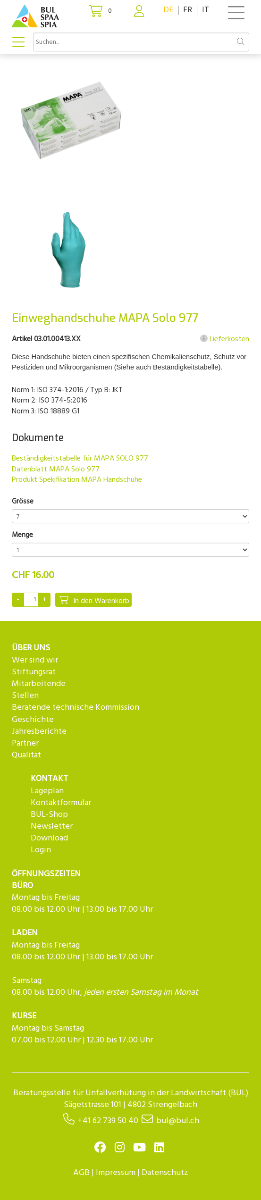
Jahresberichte (39, 731)
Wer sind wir (35, 660)
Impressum (115, 1173)
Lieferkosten (224, 339)
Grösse (23, 502)
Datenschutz (165, 1173)
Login (41, 850)
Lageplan (47, 791)
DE (168, 10)
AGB (81, 1173)
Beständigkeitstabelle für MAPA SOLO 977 (80, 459)
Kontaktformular (61, 803)
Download (49, 838)
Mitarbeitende (39, 684)
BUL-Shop (49, 815)
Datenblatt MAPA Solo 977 (56, 469)
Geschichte (33, 720)
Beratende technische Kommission (75, 707)
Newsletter (52, 826)
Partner (25, 743)
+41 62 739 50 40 (108, 1121)
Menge (22, 535)
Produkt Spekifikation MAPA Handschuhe (77, 480)
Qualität (26, 755)
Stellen (25, 696)
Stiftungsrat (34, 672)
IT (205, 10)
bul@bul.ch (177, 1121)
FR (187, 10)
